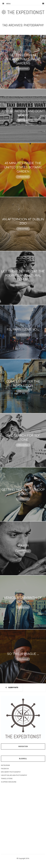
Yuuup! (23, 545)
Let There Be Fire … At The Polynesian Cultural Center (23, 275)
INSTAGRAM (5, 765)
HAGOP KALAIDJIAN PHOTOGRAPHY (14, 775)
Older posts (11, 688)
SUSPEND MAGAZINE (8, 782)
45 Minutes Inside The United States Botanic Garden (23, 167)
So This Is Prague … (23, 654)
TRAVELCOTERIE (7, 778)
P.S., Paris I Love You (23, 329)
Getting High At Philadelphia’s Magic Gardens (23, 59)
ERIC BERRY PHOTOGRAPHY (11, 772)
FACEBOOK (5, 769)
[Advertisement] (23, 813)
